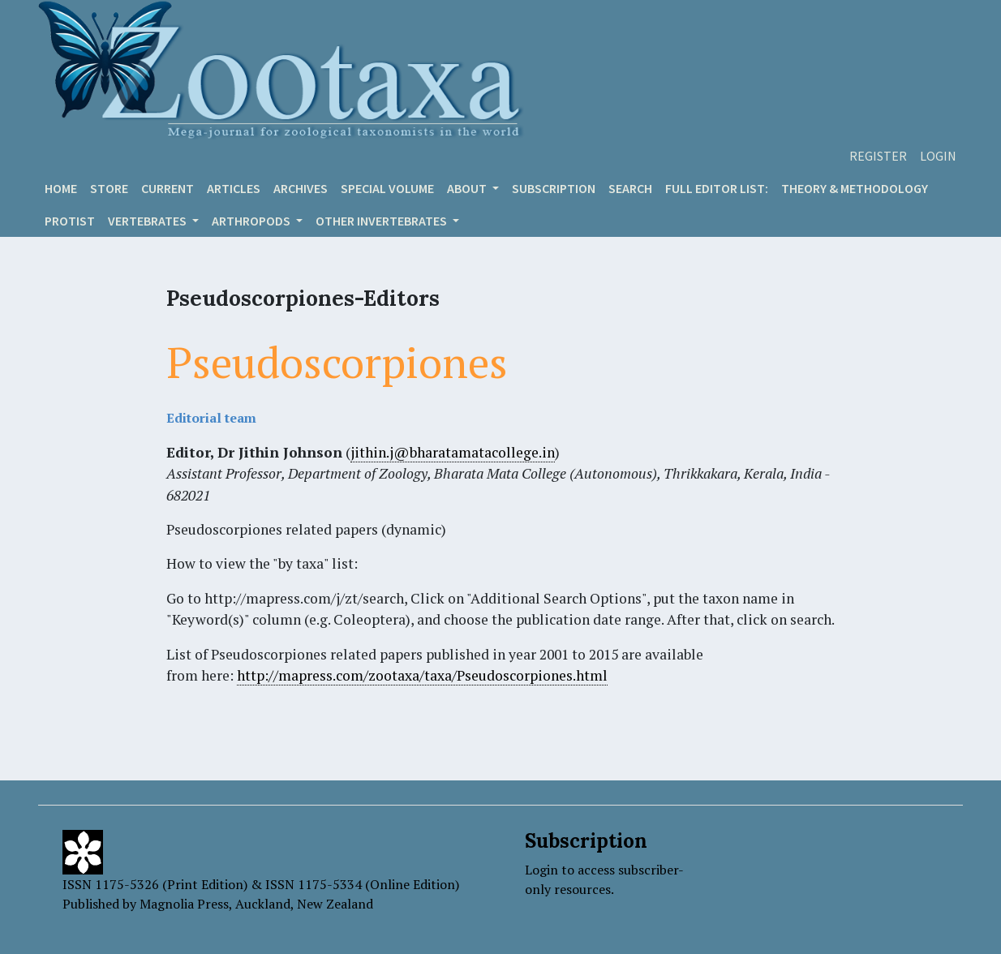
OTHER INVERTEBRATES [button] (382, 221)
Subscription (553, 188)
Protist (70, 221)
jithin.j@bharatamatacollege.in (452, 452)
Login (938, 156)
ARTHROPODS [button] (252, 221)
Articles (233, 188)
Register (878, 156)
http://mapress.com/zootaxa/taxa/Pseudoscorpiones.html (422, 675)
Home (61, 188)
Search (630, 188)
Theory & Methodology (854, 188)
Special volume (387, 188)
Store (109, 188)
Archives (300, 188)
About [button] (468, 188)
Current (167, 188)
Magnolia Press (184, 904)
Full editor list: (716, 188)
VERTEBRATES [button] (148, 221)
